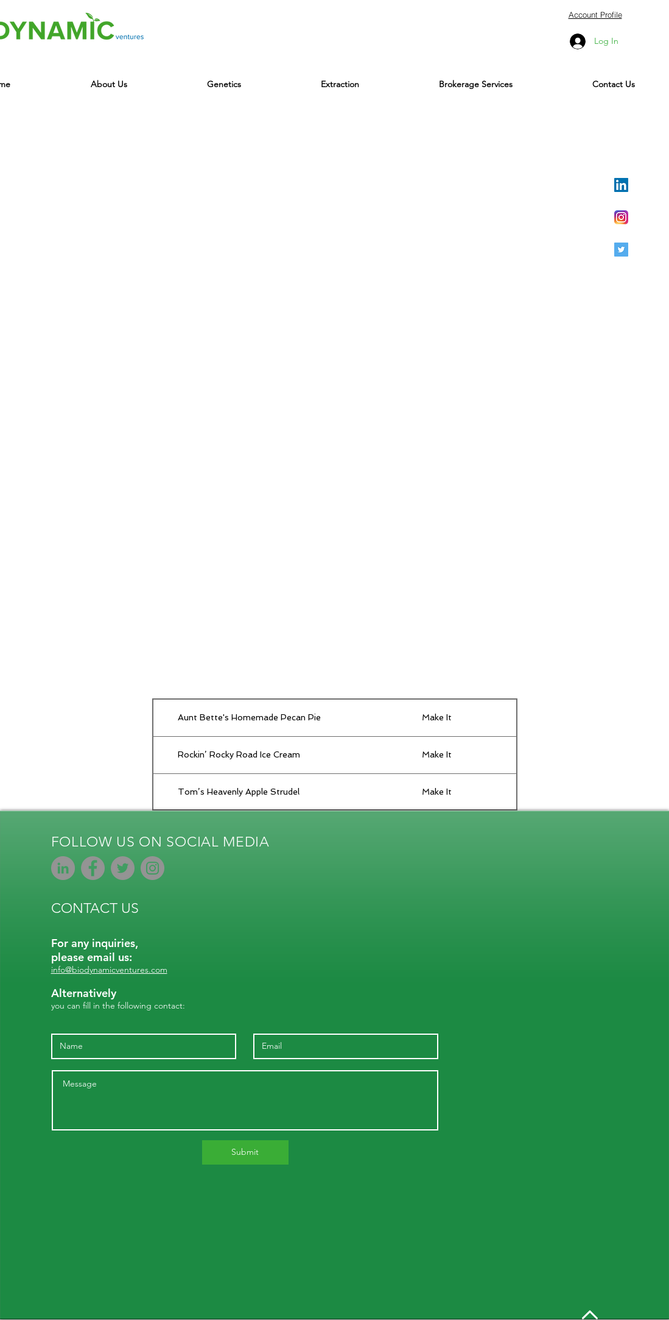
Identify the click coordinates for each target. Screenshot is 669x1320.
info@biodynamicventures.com (109, 969)
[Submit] (245, 1152)
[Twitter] (123, 868)
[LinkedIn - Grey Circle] (63, 868)
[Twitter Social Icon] (621, 250)
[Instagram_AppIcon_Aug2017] (621, 217)
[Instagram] (152, 868)
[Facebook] (93, 868)
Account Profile (595, 15)
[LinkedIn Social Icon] (621, 185)
